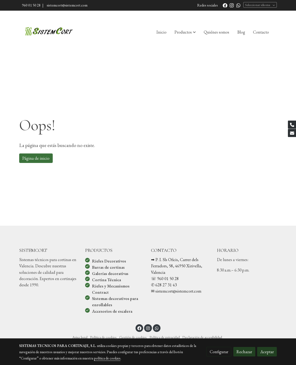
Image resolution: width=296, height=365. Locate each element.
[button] (185, 32)
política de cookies (107, 358)
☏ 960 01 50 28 (165, 278)
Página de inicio (35, 158)
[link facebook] (225, 5)
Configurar (219, 351)
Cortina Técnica (106, 279)
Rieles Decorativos (109, 261)
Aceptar (267, 351)
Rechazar (244, 351)
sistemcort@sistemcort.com (66, 5)
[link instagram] (232, 5)
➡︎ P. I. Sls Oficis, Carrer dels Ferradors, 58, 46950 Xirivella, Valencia (176, 266)
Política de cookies (103, 337)
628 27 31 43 (166, 284)
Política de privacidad (165, 337)
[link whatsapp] (238, 5)
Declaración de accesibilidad (202, 337)
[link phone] (292, 125)
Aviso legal (79, 337)
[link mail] (292, 133)
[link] (49, 32)
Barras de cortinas (108, 267)
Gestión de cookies (133, 337)
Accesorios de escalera (112, 311)
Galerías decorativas (110, 273)
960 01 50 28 (31, 5)
